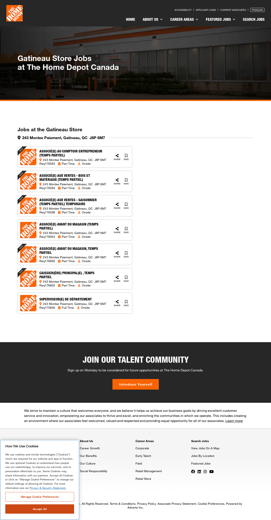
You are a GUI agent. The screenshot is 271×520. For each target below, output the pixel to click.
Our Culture (87, 463)
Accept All (40, 509)
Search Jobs (254, 19)
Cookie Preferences (211, 503)
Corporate (142, 448)
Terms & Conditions (123, 503)
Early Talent (143, 456)
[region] (39, 480)
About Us (153, 19)
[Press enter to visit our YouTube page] (211, 471)
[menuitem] (130, 20)
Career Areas (184, 19)
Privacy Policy (146, 503)
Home (130, 19)
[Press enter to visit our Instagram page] (205, 471)
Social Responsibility (93, 471)
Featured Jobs (220, 19)
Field (139, 463)
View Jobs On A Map (205, 448)
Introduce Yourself (135, 384)
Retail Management (149, 471)
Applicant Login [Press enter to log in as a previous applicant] (206, 10)
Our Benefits (88, 456)
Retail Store (143, 478)
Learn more (234, 421)
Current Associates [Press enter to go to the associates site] (233, 10)
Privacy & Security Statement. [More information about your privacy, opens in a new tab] (48, 488)
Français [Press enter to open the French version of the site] (257, 9)
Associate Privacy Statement (177, 503)
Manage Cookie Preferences (40, 496)
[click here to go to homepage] (14, 13)
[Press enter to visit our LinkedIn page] (199, 471)
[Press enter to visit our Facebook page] (193, 471)
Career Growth (90, 448)
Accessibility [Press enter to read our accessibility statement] (183, 10)
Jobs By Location (202, 456)
